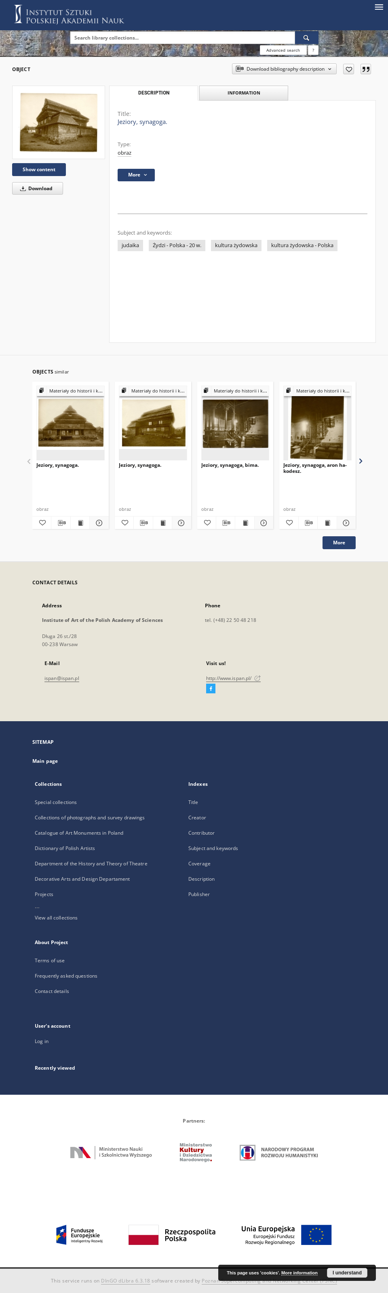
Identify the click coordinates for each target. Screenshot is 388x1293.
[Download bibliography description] (60, 523)
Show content (39, 169)
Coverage (199, 863)
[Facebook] (210, 689)
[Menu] (378, 6)
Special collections (56, 802)
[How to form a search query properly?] (313, 50)
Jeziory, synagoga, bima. (230, 465)
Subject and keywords (213, 848)
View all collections (56, 917)
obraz (124, 152)
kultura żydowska (236, 245)
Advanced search (283, 50)
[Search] (306, 37)
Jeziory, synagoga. (57, 465)
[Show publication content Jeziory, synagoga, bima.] (244, 523)
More (339, 542)
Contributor (201, 832)
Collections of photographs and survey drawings (90, 817)
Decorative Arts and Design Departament (82, 878)
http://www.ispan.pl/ (233, 678)
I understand (347, 1273)
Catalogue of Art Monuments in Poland (79, 832)
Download (35, 188)
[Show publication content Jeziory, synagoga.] (80, 523)
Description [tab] (153, 93)
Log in (41, 1041)
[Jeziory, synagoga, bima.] (235, 423)
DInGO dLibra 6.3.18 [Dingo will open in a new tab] (125, 1280)
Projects (44, 894)
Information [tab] (244, 93)
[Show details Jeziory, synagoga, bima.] (262, 523)
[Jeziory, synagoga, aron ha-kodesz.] (317, 423)
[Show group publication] (70, 391)
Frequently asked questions (66, 975)
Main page (45, 761)
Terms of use (50, 960)
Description (201, 878)
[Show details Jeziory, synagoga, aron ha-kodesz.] (345, 523)
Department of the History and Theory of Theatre (91, 863)
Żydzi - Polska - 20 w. (177, 245)
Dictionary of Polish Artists (65, 848)
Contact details (52, 991)
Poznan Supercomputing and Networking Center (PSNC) (269, 1280)
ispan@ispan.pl (61, 678)
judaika (130, 245)
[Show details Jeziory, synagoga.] (98, 523)
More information (299, 1272)
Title (193, 802)
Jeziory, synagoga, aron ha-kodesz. (315, 468)
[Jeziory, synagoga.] (59, 122)
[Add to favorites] (348, 69)
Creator (197, 817)
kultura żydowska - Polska (302, 245)
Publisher (199, 894)
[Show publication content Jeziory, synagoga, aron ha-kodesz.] (327, 523)
